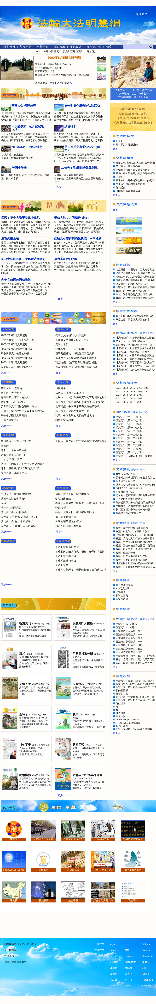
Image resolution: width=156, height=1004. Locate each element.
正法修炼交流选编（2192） (130, 648)
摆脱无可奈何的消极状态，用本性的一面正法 (81, 503)
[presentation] (101, 59)
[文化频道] (76, 47)
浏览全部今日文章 (45, 83)
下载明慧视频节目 (65, 560)
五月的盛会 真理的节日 (14, 472)
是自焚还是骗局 (124, 585)
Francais (114, 985)
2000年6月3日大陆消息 (14, 344)
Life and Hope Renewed (127, 719)
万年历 (90, 51)
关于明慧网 (10, 950)
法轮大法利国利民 (11, 507)
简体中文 (99, 950)
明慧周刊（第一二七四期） (130, 431)
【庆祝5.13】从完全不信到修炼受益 (135, 355)
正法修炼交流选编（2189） (130, 634)
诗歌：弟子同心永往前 (14, 454)
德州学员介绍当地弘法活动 (71, 335)
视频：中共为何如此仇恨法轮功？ (134, 542)
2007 (139, 398)
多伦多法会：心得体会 (14, 512)
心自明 (119, 141)
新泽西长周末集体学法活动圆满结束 (76, 358)
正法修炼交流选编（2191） (130, 631)
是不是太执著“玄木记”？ (129, 513)
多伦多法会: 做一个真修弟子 (17, 521)
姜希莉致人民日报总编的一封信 (19, 406)
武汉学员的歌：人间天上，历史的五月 (23, 463)
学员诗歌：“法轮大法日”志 (16, 441)
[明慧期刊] (42, 47)
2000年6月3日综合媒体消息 (17, 349)
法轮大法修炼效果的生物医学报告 (134, 729)
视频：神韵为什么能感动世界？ (133, 531)
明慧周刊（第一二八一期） (130, 442)
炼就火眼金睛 (63, 498)
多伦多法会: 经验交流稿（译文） (20, 516)
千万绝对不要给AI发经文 (129, 499)
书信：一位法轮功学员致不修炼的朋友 (23, 411)
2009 (139, 391)
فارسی (113, 979)
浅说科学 (60, 388)
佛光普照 (121, 713)
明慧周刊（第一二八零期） (130, 445)
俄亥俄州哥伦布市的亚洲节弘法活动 (76, 367)
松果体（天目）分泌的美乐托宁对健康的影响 (81, 397)
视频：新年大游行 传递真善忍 (132, 528)
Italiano (128, 968)
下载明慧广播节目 (65, 556)
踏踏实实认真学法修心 (14, 498)
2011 (132, 402)
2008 (139, 395)
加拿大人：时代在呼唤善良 (130, 341)
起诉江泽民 (122, 595)
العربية (113, 944)
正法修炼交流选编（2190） (130, 638)
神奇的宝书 (122, 693)
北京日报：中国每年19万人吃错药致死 (77, 406)
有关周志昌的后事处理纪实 (16, 367)
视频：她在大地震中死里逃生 (131, 556)
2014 (132, 391)
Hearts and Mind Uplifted (128, 723)
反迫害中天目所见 (125, 481)
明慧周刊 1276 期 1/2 (126, 624)
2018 (125, 395)
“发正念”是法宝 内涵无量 (129, 488)
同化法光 (121, 716)
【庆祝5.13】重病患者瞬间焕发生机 (135, 359)
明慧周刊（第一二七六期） (130, 434)
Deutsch (114, 962)
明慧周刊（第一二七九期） (130, 438)
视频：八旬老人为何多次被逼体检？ (135, 538)
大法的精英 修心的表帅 (68, 521)
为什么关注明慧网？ (15, 962)
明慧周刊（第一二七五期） (130, 424)
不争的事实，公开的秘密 (15, 353)
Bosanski (114, 950)
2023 (118, 395)
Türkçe (145, 974)
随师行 (5, 445)
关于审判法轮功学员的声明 (130, 184)
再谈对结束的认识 (125, 492)
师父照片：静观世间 (127, 144)
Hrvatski (129, 956)
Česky (113, 956)
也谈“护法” (61, 507)
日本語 (128, 974)
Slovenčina (147, 956)
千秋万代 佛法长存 (11, 459)
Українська (147, 979)
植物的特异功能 (64, 420)
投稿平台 (9, 956)
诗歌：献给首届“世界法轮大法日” (20, 468)
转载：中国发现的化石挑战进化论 (74, 415)
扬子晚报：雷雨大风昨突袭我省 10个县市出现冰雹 (84, 401)
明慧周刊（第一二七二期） (130, 420)
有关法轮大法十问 (11, 392)
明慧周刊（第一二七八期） (130, 427)
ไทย (144, 968)
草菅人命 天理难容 (11, 388)
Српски (145, 962)
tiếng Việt (146, 985)
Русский (146, 950)
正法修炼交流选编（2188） (130, 641)
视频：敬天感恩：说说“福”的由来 (134, 549)
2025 (118, 388)
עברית (128, 944)
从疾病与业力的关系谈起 (69, 392)
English (113, 968)
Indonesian (130, 962)
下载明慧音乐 (63, 565)
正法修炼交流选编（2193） (130, 652)
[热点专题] (26, 47)
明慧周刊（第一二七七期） (130, 449)
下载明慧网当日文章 (67, 547)
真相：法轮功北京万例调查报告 (133, 291)
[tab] (100, 59)
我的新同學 (122, 690)
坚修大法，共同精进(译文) (16, 494)
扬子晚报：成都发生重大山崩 (72, 411)
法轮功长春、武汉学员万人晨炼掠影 (135, 276)
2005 (146, 388)
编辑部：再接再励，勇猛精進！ (133, 170)
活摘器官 (121, 592)
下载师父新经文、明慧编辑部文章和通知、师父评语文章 (87, 569)
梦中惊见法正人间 (125, 474)
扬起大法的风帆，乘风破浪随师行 (74, 512)
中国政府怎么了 (10, 420)
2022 (118, 398)
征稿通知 (121, 187)
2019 (125, 391)
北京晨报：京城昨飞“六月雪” (131, 283)
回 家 (4, 503)
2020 (125, 388)
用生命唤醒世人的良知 (14, 415)
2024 (118, 391)
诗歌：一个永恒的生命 (14, 450)
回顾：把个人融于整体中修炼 (72, 494)
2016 (125, 402)
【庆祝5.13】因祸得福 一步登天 (133, 352)
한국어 (128, 979)
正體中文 (99, 944)
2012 (132, 398)
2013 (132, 395)
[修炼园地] (59, 47)
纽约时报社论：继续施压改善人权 (74, 353)
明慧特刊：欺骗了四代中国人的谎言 (135, 681)
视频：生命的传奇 (125, 552)
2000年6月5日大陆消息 (14, 335)
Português (147, 944)
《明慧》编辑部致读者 (128, 191)
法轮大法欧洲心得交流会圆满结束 (134, 294)
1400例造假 (122, 599)
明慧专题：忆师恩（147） (130, 645)
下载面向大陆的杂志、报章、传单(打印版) (79, 551)
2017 (125, 398)
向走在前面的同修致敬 (68, 525)
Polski (128, 985)
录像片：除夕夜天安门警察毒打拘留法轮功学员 (82, 441)
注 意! (119, 177)
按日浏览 (64, 83)
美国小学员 (61, 344)
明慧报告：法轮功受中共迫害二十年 (135, 700)
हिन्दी (127, 950)
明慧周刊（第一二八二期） (130, 452)
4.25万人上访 (123, 588)
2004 (146, 391)
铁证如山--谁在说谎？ (13, 401)
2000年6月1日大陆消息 (14, 362)
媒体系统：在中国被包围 (69, 349)
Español (114, 974)
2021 (118, 402)
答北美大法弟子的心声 (128, 166)
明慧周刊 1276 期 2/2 (126, 627)
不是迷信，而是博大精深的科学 (133, 319)
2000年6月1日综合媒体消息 (17, 358)
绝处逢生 (121, 703)
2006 (139, 402)
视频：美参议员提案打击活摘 (131, 559)
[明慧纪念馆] (94, 47)
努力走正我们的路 (65, 516)
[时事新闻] (8, 47)
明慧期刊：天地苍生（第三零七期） (135, 456)
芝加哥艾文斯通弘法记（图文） (73, 339)
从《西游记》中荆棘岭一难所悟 (133, 509)
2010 (139, 388)
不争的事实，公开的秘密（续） (19, 339)
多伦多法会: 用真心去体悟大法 (18, 525)
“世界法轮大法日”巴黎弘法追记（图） (77, 362)
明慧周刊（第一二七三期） (130, 417)
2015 (132, 388)
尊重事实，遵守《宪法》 (15, 397)
